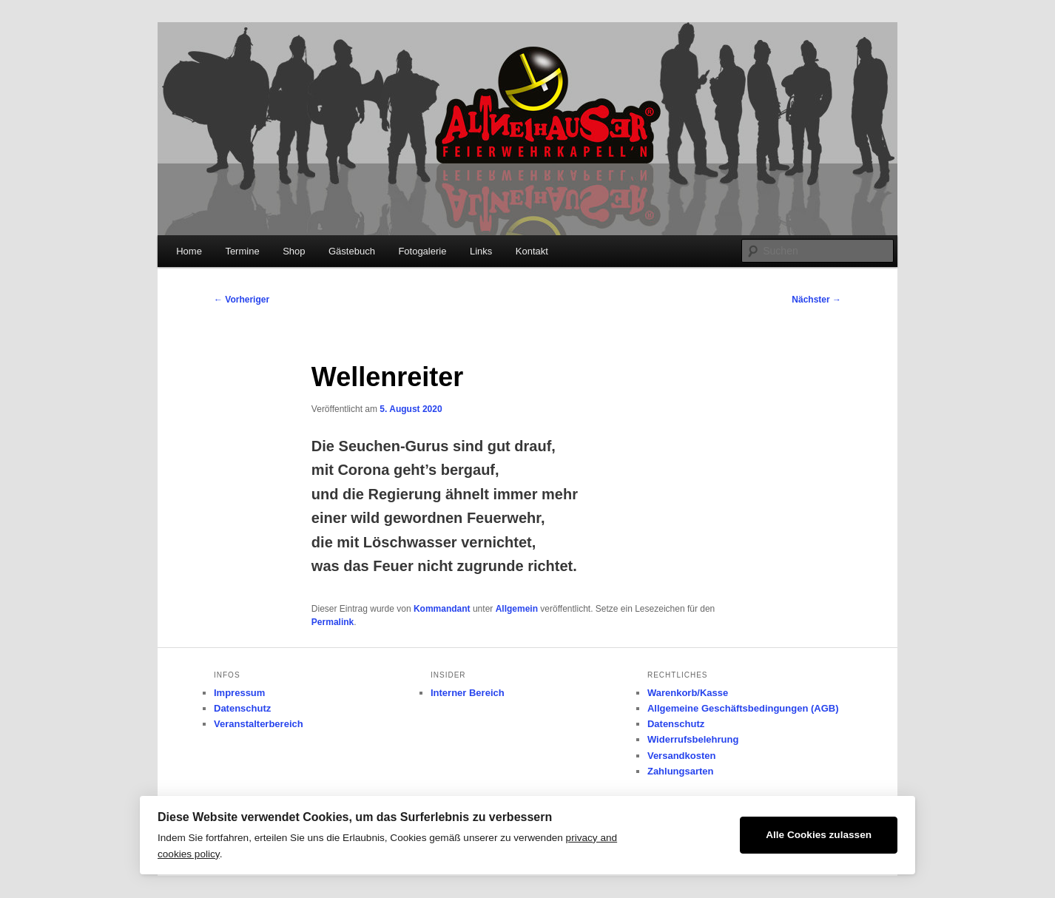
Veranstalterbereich (258, 723)
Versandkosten (681, 755)
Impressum (239, 692)
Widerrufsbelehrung (692, 739)
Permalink (332, 622)
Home (189, 251)
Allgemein (517, 609)
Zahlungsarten (680, 771)
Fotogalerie (422, 251)
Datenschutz (242, 708)
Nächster (816, 299)
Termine (242, 251)
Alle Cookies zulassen (819, 834)
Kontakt (532, 251)
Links (481, 251)
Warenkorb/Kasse (687, 692)
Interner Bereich (468, 692)
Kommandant (442, 609)
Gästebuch (351, 251)
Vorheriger (241, 299)
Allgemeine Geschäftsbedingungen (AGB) (743, 708)
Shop (294, 251)
